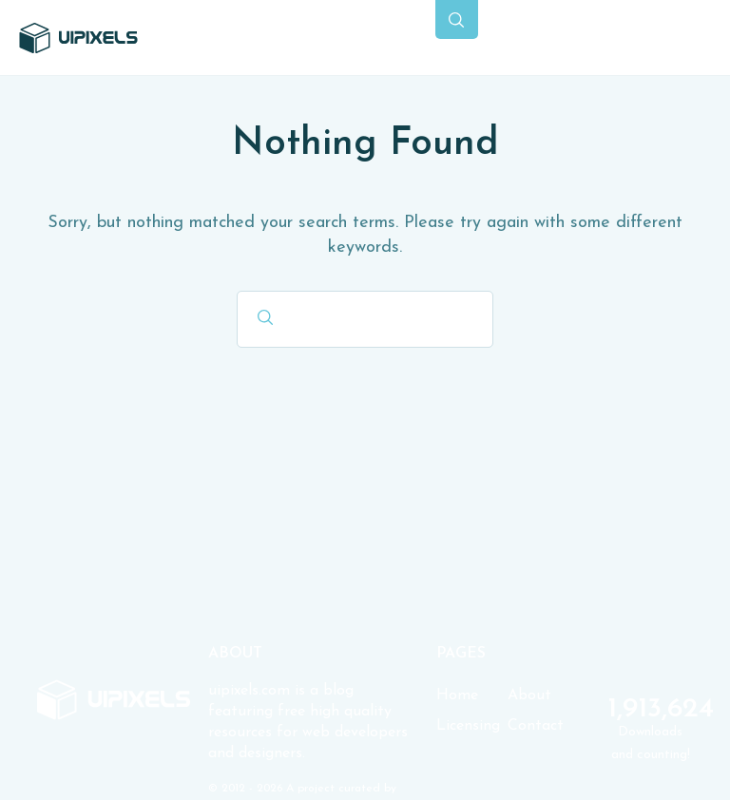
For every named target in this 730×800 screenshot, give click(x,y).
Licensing (468, 725)
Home (457, 695)
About (529, 695)
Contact (536, 725)
